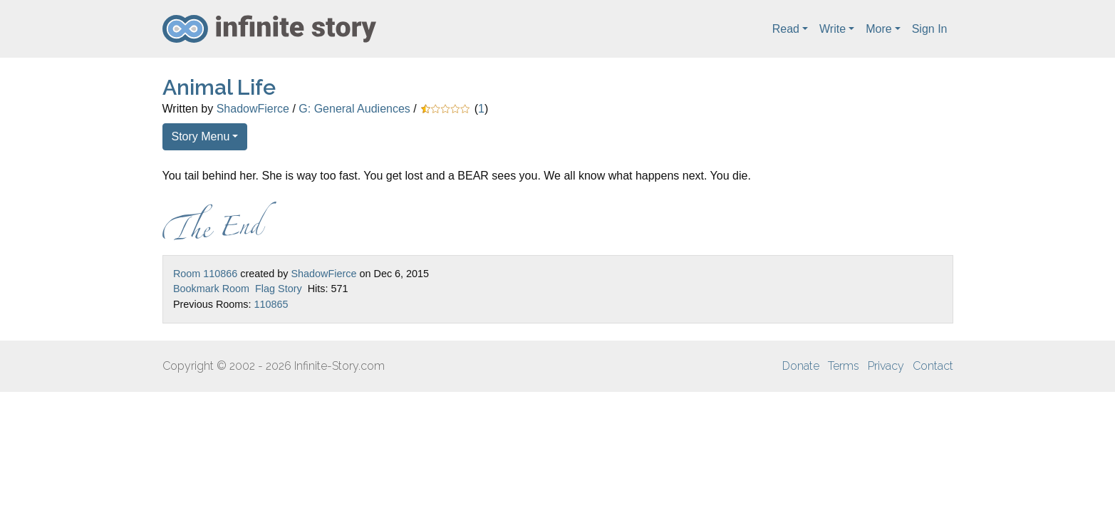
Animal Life (219, 87)
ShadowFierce (253, 109)
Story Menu (201, 136)
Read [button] (785, 29)
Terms (843, 366)
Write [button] (832, 29)
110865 (271, 304)
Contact (933, 366)
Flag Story (278, 288)
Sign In (930, 29)
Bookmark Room (211, 288)
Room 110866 (205, 273)
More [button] (878, 29)
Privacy (886, 366)
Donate (800, 366)
